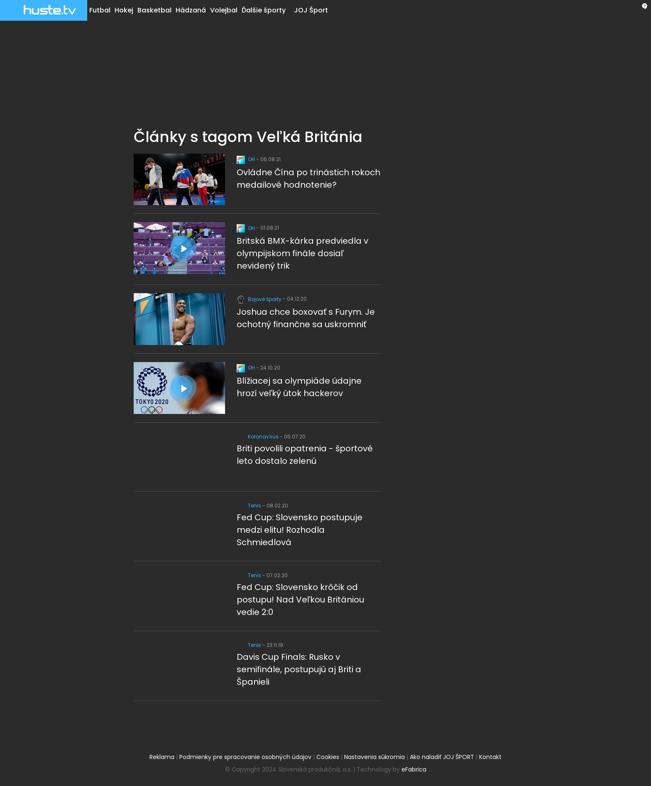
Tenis (249, 505)
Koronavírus (258, 436)
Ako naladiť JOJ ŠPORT (442, 757)
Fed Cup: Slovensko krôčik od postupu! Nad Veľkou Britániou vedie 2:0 (300, 599)
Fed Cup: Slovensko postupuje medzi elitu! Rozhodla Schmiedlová (299, 530)
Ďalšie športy (264, 10)
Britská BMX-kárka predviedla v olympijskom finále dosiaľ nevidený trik (302, 253)
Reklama (161, 757)
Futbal (99, 10)
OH (246, 159)
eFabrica (413, 769)
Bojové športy (260, 299)
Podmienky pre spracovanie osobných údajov (245, 757)
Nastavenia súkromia (374, 757)
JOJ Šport (311, 10)
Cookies (327, 757)
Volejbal (223, 10)
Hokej (124, 10)
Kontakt (490, 757)
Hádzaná (191, 10)
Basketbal (154, 10)
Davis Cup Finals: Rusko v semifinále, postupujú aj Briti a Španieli (299, 669)
